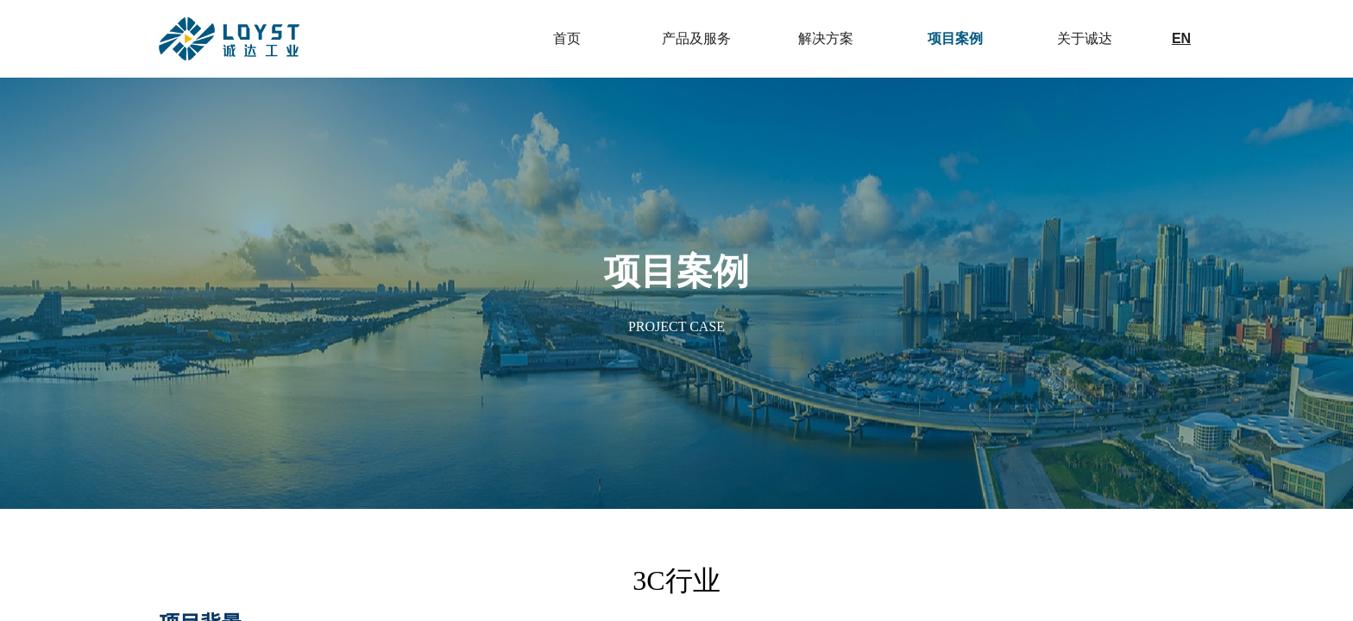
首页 (567, 38)
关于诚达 (1084, 38)
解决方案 (825, 38)
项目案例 (955, 38)
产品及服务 (696, 38)
